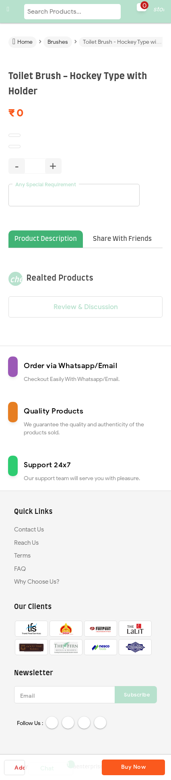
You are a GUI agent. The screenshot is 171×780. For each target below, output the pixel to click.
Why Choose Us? (37, 581)
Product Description (45, 239)
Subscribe (137, 694)
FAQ (20, 568)
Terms (22, 555)
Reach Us (26, 542)
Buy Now (133, 767)
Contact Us (29, 529)
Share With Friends (122, 239)
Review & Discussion (86, 307)
